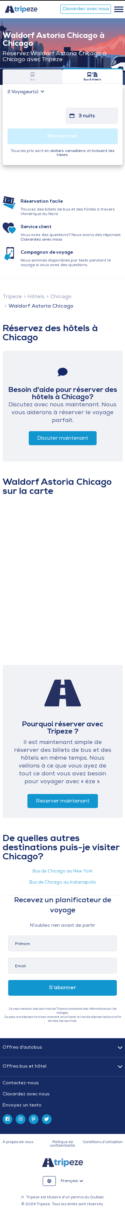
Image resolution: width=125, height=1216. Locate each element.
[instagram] (20, 1119)
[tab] (63, 1094)
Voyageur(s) (23, 92)
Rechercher (62, 136)
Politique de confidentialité (62, 1144)
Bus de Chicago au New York (62, 871)
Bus (33, 76)
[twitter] (47, 1119)
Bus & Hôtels (92, 76)
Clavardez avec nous (85, 9)
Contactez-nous (21, 1083)
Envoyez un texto (22, 1105)
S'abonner (62, 987)
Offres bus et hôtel (24, 1066)
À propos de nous (18, 1142)
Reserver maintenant (62, 801)
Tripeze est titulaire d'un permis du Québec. (63, 1197)
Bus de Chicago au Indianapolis (62, 882)
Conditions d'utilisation (103, 1142)
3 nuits (87, 116)
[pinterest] (34, 1119)
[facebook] (7, 1119)
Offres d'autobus (22, 1047)
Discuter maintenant (62, 438)
